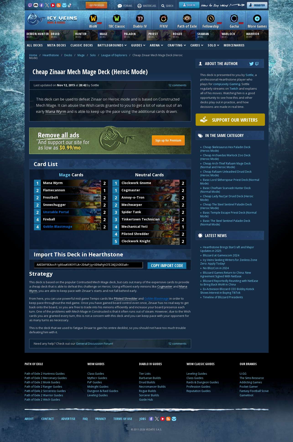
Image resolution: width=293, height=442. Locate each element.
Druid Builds (147, 382)
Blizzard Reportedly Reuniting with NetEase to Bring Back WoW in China (229, 282)
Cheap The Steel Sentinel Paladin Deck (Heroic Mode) (226, 206)
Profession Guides (198, 387)
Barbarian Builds (150, 378)
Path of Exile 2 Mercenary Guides (46, 378)
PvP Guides (94, 382)
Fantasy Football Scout (254, 391)
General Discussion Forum (94, 343)
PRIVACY (100, 419)
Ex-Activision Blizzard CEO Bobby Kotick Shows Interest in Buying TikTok (227, 291)
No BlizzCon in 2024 (216, 268)
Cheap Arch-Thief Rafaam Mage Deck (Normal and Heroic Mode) (225, 165)
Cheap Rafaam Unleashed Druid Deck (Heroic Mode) (226, 173)
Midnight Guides (97, 387)
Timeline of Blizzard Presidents (223, 297)
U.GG (243, 374)
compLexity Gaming (226, 84)
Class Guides (95, 374)
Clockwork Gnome (136, 183)
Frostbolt (50, 197)
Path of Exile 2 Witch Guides (42, 400)
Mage (81, 55)
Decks (68, 55)
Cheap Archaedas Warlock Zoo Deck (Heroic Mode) (225, 157)
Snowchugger (54, 204)
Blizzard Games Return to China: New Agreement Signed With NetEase (225, 274)
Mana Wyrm (55, 111)
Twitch (234, 88)
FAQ (85, 419)
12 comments (177, 85)
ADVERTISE (68, 419)
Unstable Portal (56, 212)
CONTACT (47, 419)
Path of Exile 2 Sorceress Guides (45, 391)
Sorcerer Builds (149, 395)
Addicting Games (251, 382)
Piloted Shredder (135, 234)
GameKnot (246, 395)
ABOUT (29, 419)
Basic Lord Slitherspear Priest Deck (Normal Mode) (229, 181)
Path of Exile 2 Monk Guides (42, 382)
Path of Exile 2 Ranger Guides (43, 387)
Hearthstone (51, 55)
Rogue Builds (147, 391)
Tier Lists (144, 374)
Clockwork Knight (136, 241)
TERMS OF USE (122, 419)
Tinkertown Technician (141, 219)
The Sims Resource (252, 378)
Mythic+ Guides (97, 378)
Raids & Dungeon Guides (203, 382)
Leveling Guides (97, 395)
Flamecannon (54, 190)
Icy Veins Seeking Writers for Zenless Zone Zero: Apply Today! (228, 261)
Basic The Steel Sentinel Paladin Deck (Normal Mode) (225, 222)
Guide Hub (146, 400)
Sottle (250, 75)
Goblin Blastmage (57, 226)
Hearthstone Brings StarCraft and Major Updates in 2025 (227, 249)
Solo (93, 55)
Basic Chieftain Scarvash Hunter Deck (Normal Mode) (225, 190)
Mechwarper (132, 204)
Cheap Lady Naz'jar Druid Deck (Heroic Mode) (226, 198)
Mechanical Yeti (135, 226)
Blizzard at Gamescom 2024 (221, 255)
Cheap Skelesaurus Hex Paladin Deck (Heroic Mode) (225, 149)
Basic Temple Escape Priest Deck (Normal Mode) (228, 214)
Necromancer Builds (152, 387)
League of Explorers (114, 55)
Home (33, 55)
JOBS (143, 419)
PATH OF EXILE (34, 364)
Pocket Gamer (249, 387)
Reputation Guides (198, 391)
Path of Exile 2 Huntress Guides (45, 374)
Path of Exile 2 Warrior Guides (44, 395)
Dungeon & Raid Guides (102, 391)
